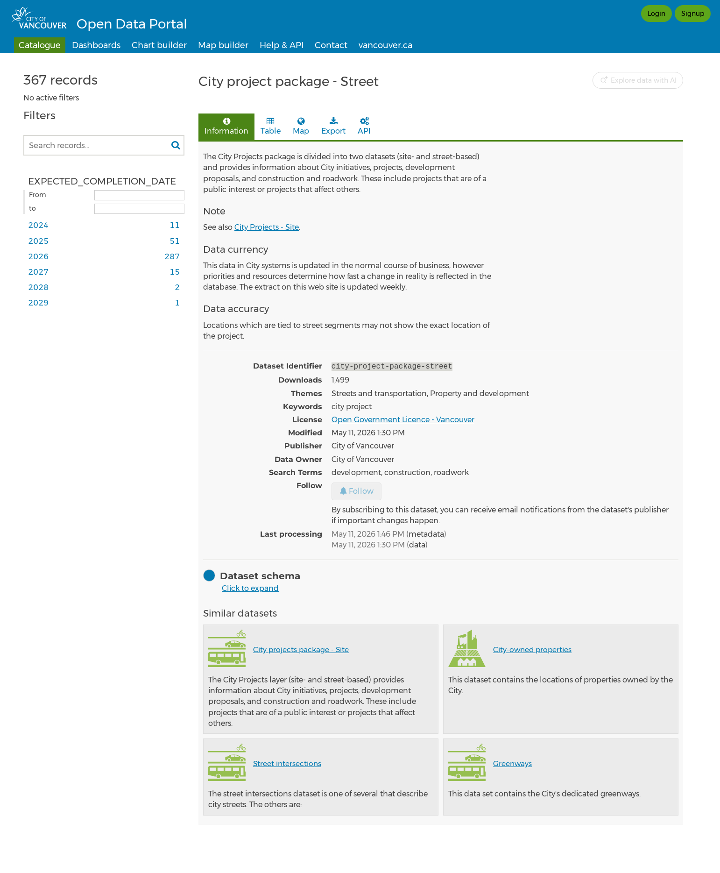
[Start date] (139, 195)
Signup (692, 13)
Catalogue (40, 45)
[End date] (139, 209)
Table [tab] (271, 126)
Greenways (512, 762)
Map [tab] (301, 126)
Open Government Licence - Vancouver (403, 418)
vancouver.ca (385, 45)
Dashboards (96, 45)
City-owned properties (532, 648)
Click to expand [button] (250, 587)
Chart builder (159, 45)
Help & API (282, 45)
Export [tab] (333, 126)
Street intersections (287, 762)
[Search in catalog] (175, 145)
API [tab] (364, 126)
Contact (331, 45)
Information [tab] (226, 126)
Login (656, 13)
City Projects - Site (266, 227)
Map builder (223, 45)
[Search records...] (103, 145)
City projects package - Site (301, 648)
